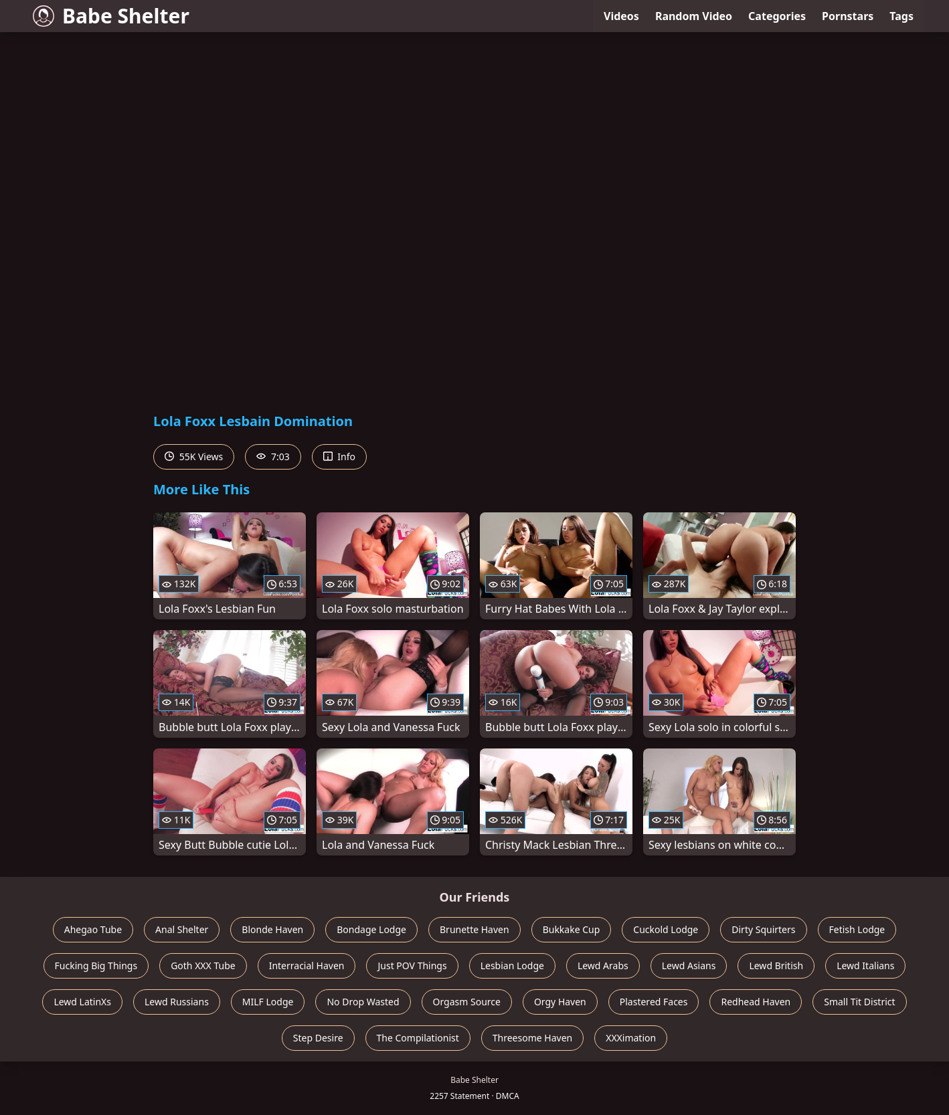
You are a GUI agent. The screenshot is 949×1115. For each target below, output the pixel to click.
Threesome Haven (532, 1037)
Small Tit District (859, 1001)
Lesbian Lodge (512, 965)
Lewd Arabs (603, 965)
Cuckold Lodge (665, 929)
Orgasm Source (467, 1001)
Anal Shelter (181, 929)
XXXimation (631, 1037)
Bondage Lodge (371, 929)
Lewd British (776, 965)
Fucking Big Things (96, 965)
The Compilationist (418, 1037)
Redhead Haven (755, 1001)
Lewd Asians (689, 965)
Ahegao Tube (93, 929)
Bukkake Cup (571, 929)
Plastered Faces (654, 1001)
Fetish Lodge (857, 929)
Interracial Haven (307, 965)
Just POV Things (411, 965)
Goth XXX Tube (203, 965)
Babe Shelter (111, 15)
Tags (901, 16)
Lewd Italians (865, 965)
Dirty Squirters (763, 929)
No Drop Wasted (363, 1001)
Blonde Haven (272, 929)
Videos (621, 16)
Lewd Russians (177, 1001)
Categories (777, 16)
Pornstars (847, 16)
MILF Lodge (268, 1001)
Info (339, 456)
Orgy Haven (560, 1001)
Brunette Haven (474, 929)
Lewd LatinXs (82, 1001)
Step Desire (318, 1037)
